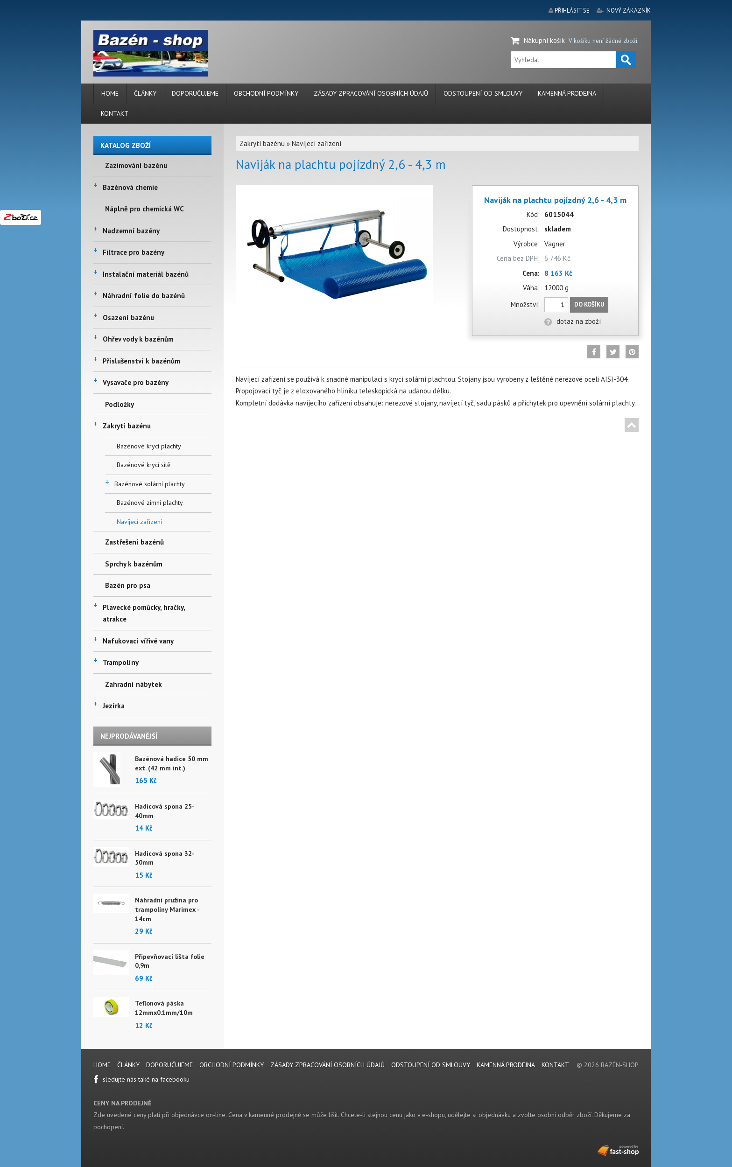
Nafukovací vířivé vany (138, 640)
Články (145, 93)
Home (110, 93)
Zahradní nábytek (133, 684)
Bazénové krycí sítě (143, 465)
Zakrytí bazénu (127, 425)
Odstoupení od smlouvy (482, 93)
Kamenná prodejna (567, 93)
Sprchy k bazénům (133, 563)
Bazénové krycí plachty (149, 446)
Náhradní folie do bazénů (144, 295)
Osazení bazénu (128, 317)
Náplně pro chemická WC (144, 208)
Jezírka (114, 705)
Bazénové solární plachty (149, 484)
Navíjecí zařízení (139, 521)
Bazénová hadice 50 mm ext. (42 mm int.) (171, 763)
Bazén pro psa (127, 585)
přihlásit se (572, 10)
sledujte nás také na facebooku (141, 1079)
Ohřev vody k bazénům (138, 339)
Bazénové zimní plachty (150, 502)
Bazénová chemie (130, 187)
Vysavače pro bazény (136, 382)
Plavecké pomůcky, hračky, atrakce (144, 613)
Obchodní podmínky (266, 93)
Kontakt (114, 113)
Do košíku (589, 304)
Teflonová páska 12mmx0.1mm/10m (164, 1008)
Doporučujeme (195, 93)
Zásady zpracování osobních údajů (371, 93)
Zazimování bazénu (136, 165)
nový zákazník (628, 10)
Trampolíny (121, 662)
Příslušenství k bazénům (141, 360)
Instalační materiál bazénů (146, 274)
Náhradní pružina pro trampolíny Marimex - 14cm (167, 909)
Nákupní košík (544, 40)
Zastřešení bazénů (134, 542)
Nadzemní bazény (131, 230)
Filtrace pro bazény (133, 252)
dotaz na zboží (572, 321)
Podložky (119, 404)
